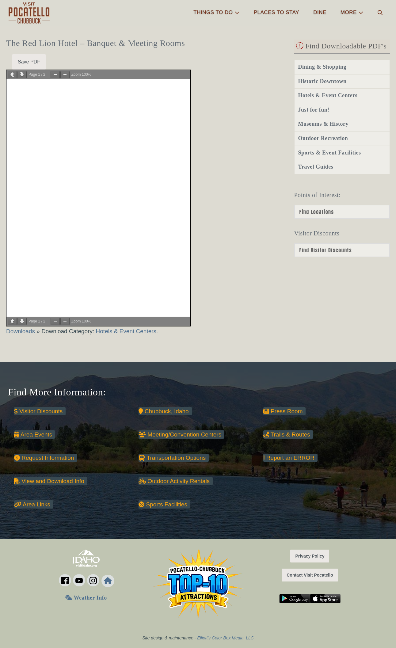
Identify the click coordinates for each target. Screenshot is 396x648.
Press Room (283, 411)
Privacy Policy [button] (309, 556)
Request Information (44, 458)
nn (342, 250)
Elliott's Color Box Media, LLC (225, 637)
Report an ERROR (288, 458)
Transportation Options (172, 458)
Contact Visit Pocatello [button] (310, 575)
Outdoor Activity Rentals (174, 481)
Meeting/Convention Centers (180, 434)
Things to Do (216, 12)
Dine (319, 12)
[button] (380, 12)
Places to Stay (276, 12)
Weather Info (86, 598)
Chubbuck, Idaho (163, 411)
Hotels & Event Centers (126, 331)
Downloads (21, 331)
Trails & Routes (286, 434)
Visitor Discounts (38, 411)
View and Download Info (49, 481)
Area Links (32, 504)
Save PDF (29, 61)
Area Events (33, 434)
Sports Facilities (163, 504)
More (352, 12)
